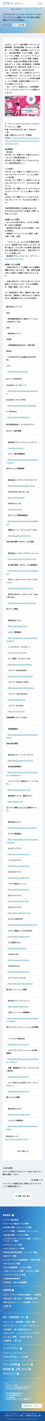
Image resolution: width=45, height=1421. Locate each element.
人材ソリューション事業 (14, 1271)
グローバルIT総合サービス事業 (16, 1224)
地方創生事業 (9, 1235)
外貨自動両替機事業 (12, 1279)
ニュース (18, 9)
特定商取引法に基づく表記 (33, 1415)
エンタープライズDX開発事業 (16, 1260)
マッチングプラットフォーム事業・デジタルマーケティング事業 (22, 1240)
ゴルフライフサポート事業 (14, 1275)
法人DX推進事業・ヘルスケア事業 (17, 1267)
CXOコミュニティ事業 (13, 1245)
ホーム (13, 9)
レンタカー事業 (31, 1252)
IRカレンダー (9, 1333)
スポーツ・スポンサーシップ (15, 1353)
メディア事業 (9, 1231)
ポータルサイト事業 (12, 1264)
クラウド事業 (23, 1235)
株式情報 (7, 1329)
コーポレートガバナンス (29, 1326)
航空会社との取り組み (13, 1298)
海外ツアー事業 (10, 1256)
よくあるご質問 (10, 1337)
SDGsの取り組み (11, 1357)
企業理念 (37, 1295)
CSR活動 (24, 1357)
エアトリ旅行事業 (11, 1220)
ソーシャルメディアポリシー (29, 1413)
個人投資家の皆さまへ (23, 1329)
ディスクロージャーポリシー (29, 1333)
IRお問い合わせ (26, 1337)
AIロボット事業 (33, 1271)
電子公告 (17, 1341)
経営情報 (19, 1322)
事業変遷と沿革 (31, 1298)
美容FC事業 (35, 1260)
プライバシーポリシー (12, 1413)
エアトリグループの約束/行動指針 (17, 1295)
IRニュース (8, 1322)
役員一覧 (7, 1306)
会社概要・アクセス (31, 1302)
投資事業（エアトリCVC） (28, 1231)
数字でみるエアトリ (12, 1302)
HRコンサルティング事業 (14, 1249)
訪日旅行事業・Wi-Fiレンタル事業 (18, 1227)
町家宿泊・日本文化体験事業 (15, 1282)
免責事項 (7, 1341)
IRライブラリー (10, 1326)
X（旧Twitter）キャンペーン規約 (13, 1415)
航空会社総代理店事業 (13, 1252)
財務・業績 (30, 1322)
